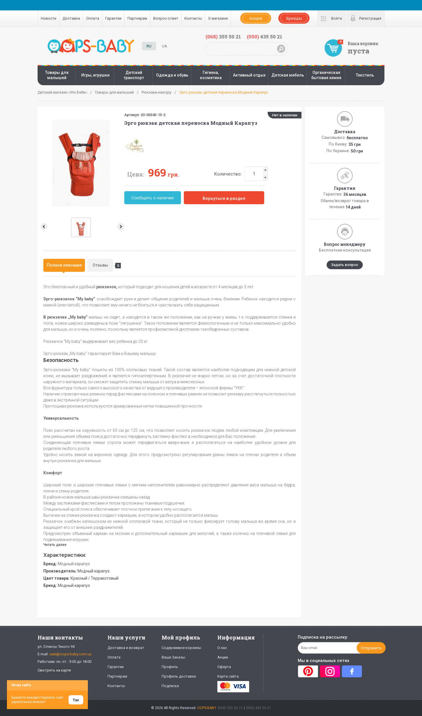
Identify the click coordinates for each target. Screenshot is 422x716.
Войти (336, 18)
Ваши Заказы (173, 657)
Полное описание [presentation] (64, 265)
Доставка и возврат (126, 648)
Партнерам (137, 18)
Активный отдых (249, 75)
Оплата (92, 18)
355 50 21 (223, 36)
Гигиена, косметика (211, 75)
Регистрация (370, 18)
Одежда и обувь (172, 75)
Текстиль (365, 75)
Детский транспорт (133, 75)
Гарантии (113, 18)
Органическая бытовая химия (326, 75)
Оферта (224, 667)
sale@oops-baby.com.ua (70, 654)
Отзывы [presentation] (102, 266)
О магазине (218, 18)
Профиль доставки (179, 676)
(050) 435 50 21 (258, 708)
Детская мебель (287, 75)
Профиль (170, 667)
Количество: (254, 174)
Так (76, 700)
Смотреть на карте (54, 670)
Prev (43, 226)
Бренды (294, 18)
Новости (48, 18)
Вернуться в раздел (250, 198)
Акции (255, 18)
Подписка (170, 686)
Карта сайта (228, 676)
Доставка (71, 18)
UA (164, 46)
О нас (222, 648)
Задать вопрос (344, 265)
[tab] (64, 265)
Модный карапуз (74, 563)
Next (147, 226)
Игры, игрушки (95, 75)
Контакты (193, 18)
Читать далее (54, 545)
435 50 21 (264, 36)
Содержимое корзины (181, 648)
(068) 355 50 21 (230, 708)
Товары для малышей (57, 75)
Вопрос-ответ (165, 18)
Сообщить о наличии (179, 197)
